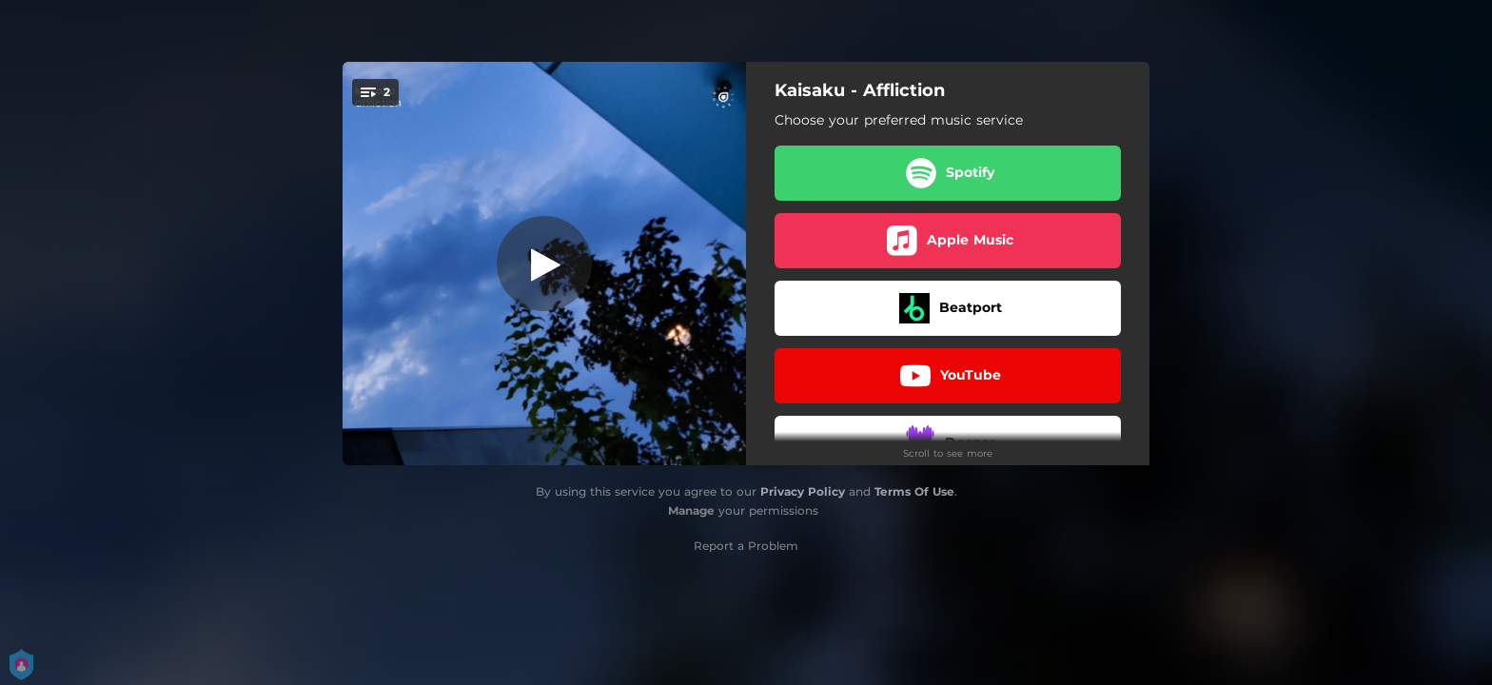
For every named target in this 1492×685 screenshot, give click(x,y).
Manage (691, 510)
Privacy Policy (802, 491)
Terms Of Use (914, 491)
